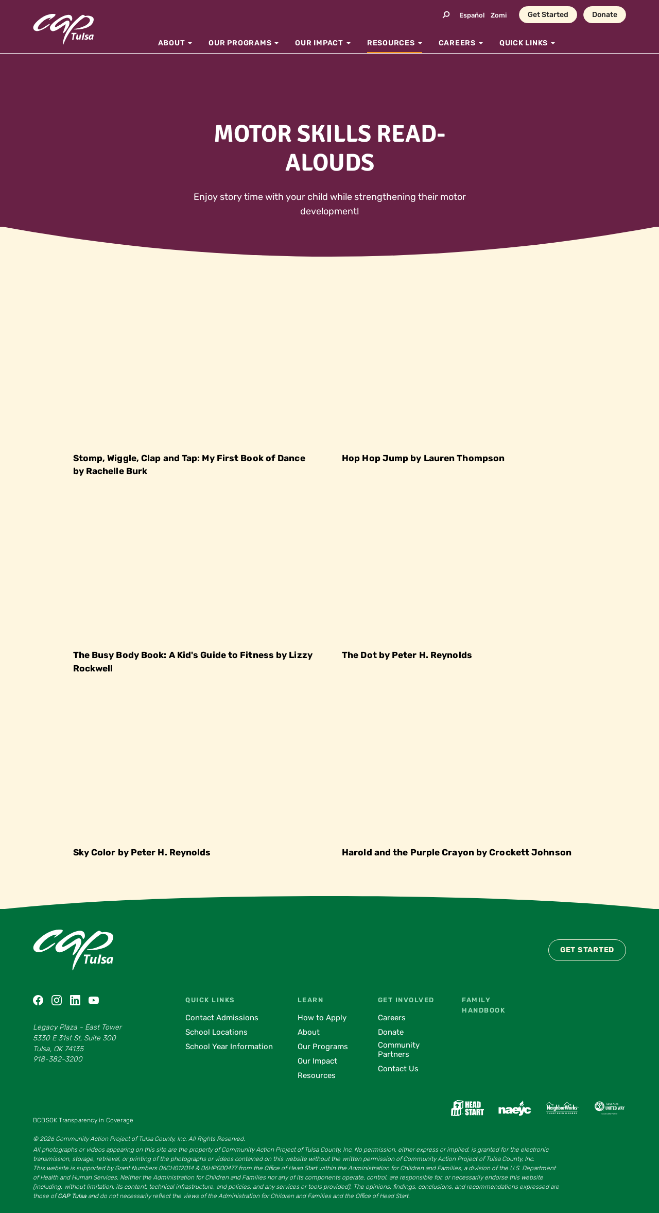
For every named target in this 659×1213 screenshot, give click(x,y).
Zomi (499, 15)
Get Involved (406, 1000)
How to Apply (322, 1017)
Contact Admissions (221, 1017)
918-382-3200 (57, 1059)
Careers (392, 1017)
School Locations (216, 1032)
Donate (604, 14)
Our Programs (323, 1046)
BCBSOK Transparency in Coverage (83, 1120)
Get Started (548, 14)
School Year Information (229, 1046)
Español (471, 15)
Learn (311, 1000)
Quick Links (210, 1000)
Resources (317, 1075)
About (309, 1032)
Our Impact (317, 1061)
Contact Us (398, 1068)
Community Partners (399, 1049)
